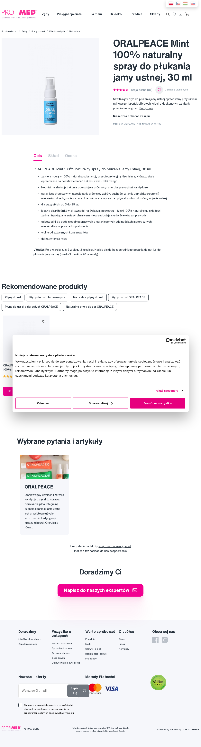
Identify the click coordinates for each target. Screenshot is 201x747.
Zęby (45, 14)
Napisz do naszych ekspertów (100, 590)
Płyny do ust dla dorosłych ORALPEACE (31, 306)
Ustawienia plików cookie (66, 662)
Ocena (71, 156)
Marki (88, 644)
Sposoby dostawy (62, 648)
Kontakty (124, 649)
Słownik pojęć (93, 649)
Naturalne (74, 31)
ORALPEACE (128, 123)
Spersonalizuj (101, 403)
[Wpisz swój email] (43, 690)
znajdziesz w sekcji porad (115, 546)
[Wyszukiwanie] (168, 14)
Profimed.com (9, 31)
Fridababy (90, 658)
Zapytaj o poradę (28, 644)
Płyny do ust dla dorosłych (47, 297)
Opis (37, 156)
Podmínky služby (100, 731)
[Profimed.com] (19, 14)
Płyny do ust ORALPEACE (128, 297)
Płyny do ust (38, 31)
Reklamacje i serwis (95, 653)
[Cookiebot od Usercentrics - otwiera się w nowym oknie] (168, 341)
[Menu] (196, 14)
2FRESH (194, 729)
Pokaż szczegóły (166, 390)
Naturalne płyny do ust (88, 297)
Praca (122, 644)
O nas (122, 639)
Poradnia (136, 14)
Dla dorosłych (57, 31)
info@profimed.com (29, 639)
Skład (53, 156)
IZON (184, 729)
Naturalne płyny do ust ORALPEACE (90, 306)
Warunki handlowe (62, 643)
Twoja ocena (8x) (141, 90)
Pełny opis (146, 108)
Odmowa (43, 403)
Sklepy (155, 14)
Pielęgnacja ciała (69, 14)
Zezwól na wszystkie (157, 403)
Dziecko (116, 14)
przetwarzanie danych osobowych (43, 713)
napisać (94, 551)
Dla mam (95, 14)
